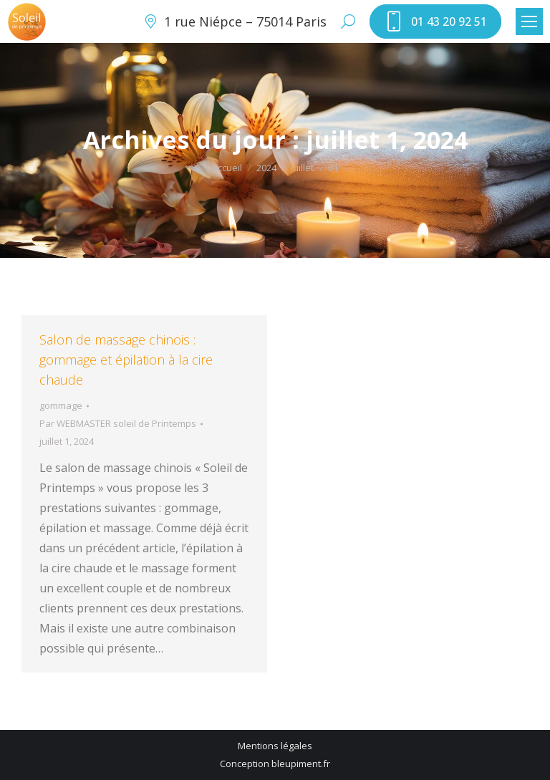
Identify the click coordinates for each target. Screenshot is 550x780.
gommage (60, 405)
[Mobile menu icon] (529, 21)
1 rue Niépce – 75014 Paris (234, 21)
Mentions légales (275, 745)
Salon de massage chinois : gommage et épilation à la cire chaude (126, 359)
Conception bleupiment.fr (275, 763)
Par (117, 423)
